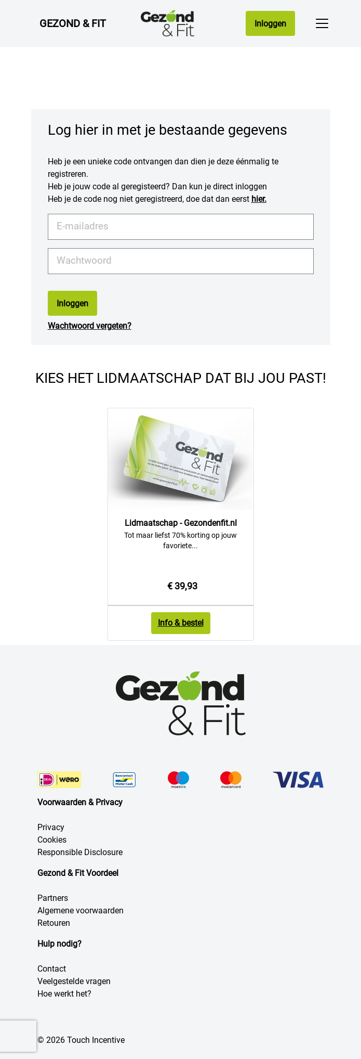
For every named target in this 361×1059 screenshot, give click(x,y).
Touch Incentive (96, 1040)
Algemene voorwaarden (80, 910)
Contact (51, 969)
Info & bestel (181, 623)
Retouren (53, 923)
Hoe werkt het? (64, 994)
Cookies (51, 840)
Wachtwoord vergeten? (89, 326)
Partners (52, 898)
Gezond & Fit (72, 23)
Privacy (50, 827)
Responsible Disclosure (80, 852)
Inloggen (270, 24)
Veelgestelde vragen (74, 981)
